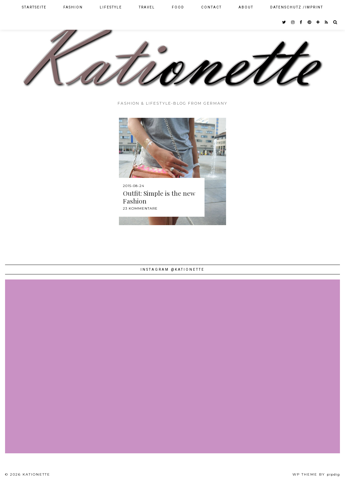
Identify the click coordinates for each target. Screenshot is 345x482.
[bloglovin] (318, 22)
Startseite (34, 7)
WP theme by (316, 474)
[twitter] (284, 22)
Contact (211, 7)
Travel (147, 7)
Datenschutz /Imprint (296, 7)
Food (178, 7)
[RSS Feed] (326, 22)
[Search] (335, 22)
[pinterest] (310, 22)
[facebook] (301, 22)
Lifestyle (111, 7)
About (246, 7)
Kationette (36, 474)
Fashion (73, 7)
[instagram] (293, 22)
